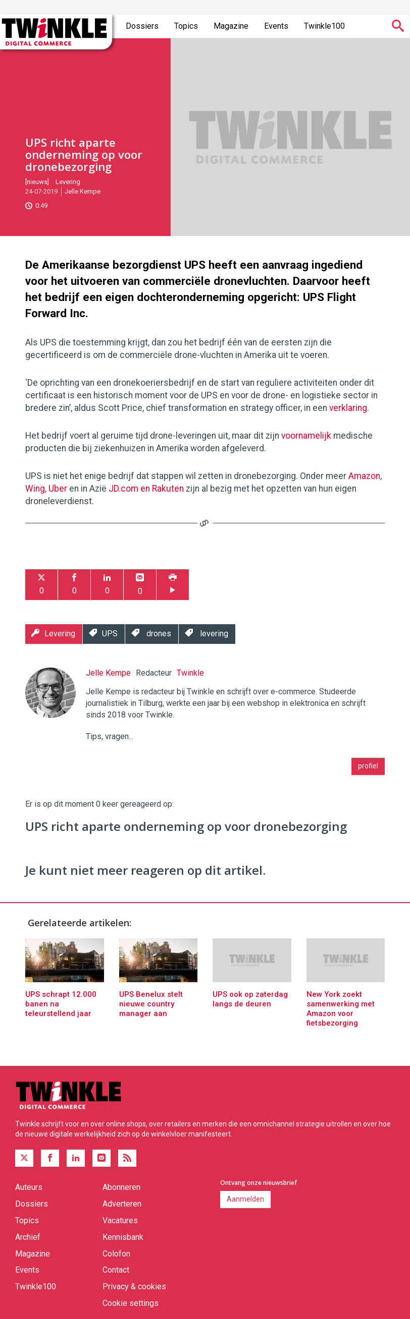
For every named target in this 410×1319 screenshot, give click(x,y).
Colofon (116, 1253)
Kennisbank (122, 1237)
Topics (186, 26)
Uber (58, 489)
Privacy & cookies (134, 1286)
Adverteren (121, 1204)
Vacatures (120, 1220)
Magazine (231, 26)
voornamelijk (307, 436)
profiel (368, 766)
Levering (68, 182)
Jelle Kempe (82, 191)
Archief (27, 1237)
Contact (115, 1270)
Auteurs (28, 1187)
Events (276, 26)
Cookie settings (130, 1303)
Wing (35, 489)
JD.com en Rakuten (146, 489)
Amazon (364, 476)
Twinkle (190, 673)
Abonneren (121, 1187)
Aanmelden (245, 1199)
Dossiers (142, 26)
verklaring (348, 408)
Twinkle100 (324, 26)
